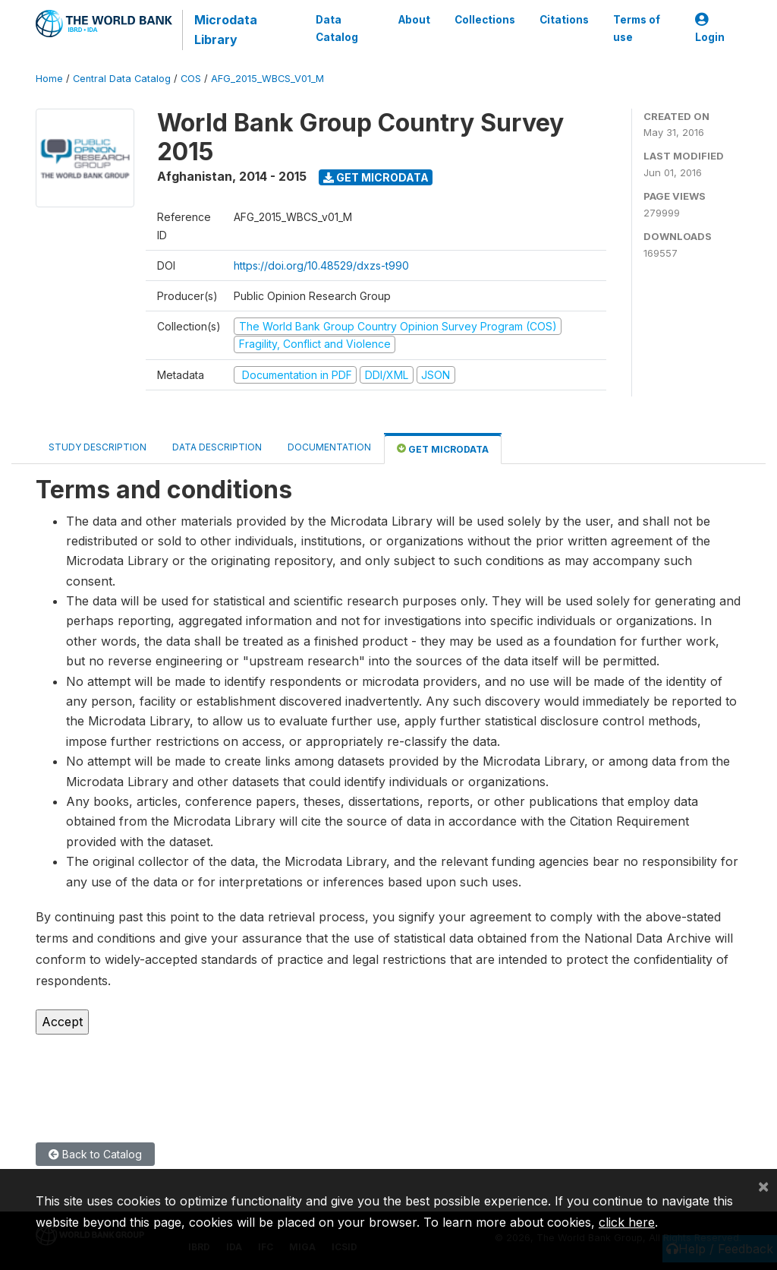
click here (627, 1222)
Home (49, 78)
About (414, 20)
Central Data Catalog (122, 78)
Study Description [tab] (97, 447)
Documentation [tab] (329, 447)
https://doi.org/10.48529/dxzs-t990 (321, 265)
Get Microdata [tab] (443, 448)
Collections (485, 20)
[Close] (763, 1186)
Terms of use (636, 28)
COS (191, 78)
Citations (564, 20)
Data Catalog (336, 28)
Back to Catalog (95, 1154)
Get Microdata (376, 177)
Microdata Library (224, 29)
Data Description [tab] (217, 447)
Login (710, 28)
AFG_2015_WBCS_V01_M (267, 78)
